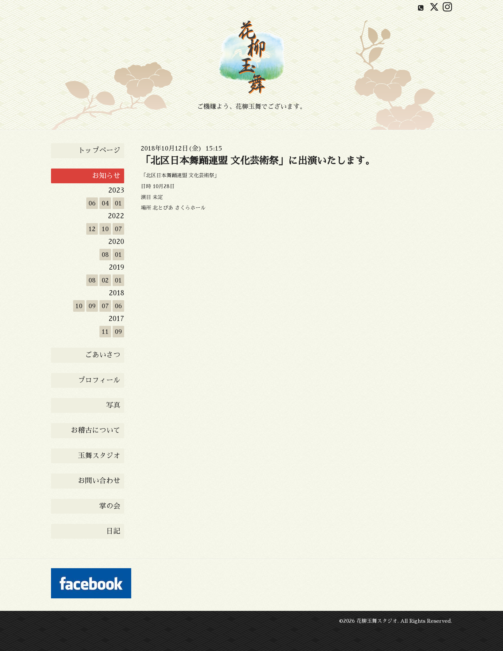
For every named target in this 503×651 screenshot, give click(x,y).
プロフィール (99, 380)
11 (105, 331)
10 (105, 229)
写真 (113, 405)
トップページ (99, 150)
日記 (113, 531)
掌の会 (109, 506)
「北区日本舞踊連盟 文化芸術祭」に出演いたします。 (258, 161)
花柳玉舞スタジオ (376, 621)
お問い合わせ (99, 480)
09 (92, 306)
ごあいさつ (102, 355)
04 (105, 203)
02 (105, 280)
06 (92, 203)
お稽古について (95, 430)
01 (118, 203)
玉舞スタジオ (99, 455)
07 (118, 229)
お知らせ (106, 175)
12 (92, 229)
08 (105, 254)
